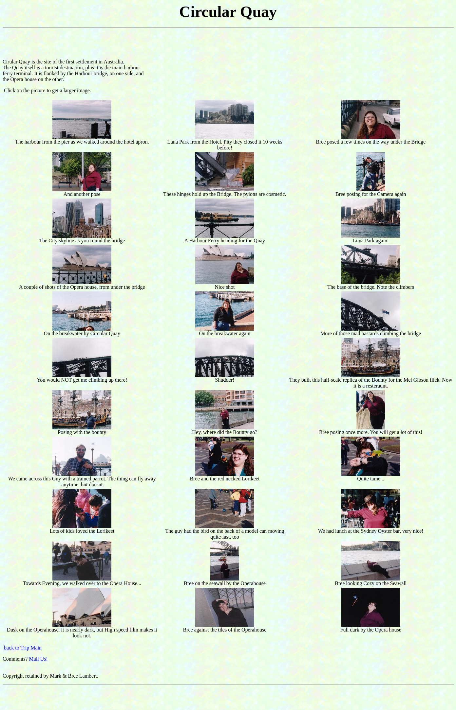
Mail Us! (38, 659)
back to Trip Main (23, 647)
